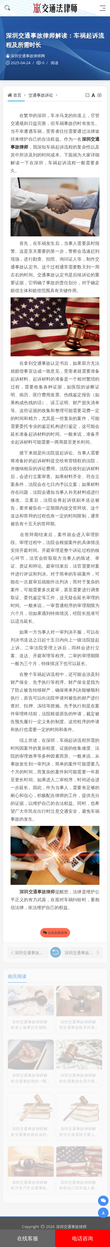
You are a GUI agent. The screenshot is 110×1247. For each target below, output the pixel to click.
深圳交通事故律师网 (25, 55)
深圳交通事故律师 (71, 1226)
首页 (17, 95)
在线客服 (27, 1238)
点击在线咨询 (55, 932)
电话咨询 (82, 1238)
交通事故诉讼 (40, 95)
